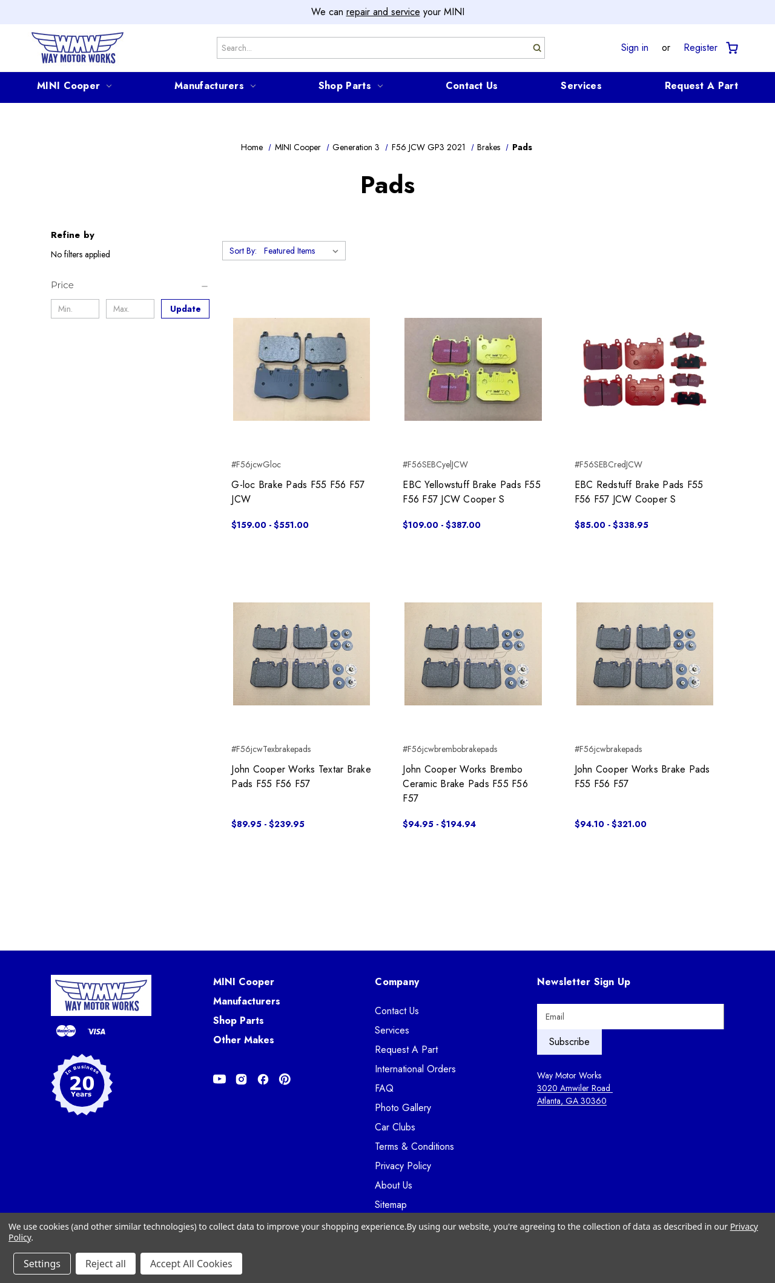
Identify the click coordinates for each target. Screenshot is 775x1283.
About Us (393, 1185)
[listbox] (303, 251)
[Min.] (75, 308)
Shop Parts (350, 86)
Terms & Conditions (414, 1146)
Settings (42, 1263)
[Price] (130, 285)
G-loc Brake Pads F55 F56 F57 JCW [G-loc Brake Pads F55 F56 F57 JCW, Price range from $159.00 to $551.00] (297, 492)
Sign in (634, 48)
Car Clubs (395, 1127)
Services (581, 86)
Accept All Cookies (191, 1263)
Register (700, 48)
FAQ (384, 1088)
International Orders (415, 1069)
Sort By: (243, 251)
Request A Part (701, 86)
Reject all (105, 1263)
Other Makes (243, 1040)
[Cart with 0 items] (731, 48)
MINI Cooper (74, 86)
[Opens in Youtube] (219, 1079)
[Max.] (130, 308)
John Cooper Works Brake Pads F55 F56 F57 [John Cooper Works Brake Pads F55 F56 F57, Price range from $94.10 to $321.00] (642, 776)
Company (397, 982)
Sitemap (391, 1205)
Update (185, 309)
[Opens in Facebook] (263, 1079)
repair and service (383, 12)
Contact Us (472, 86)
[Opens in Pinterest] (285, 1079)
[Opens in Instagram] (241, 1079)
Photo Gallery (403, 1108)
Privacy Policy (403, 1166)
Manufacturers (215, 86)
